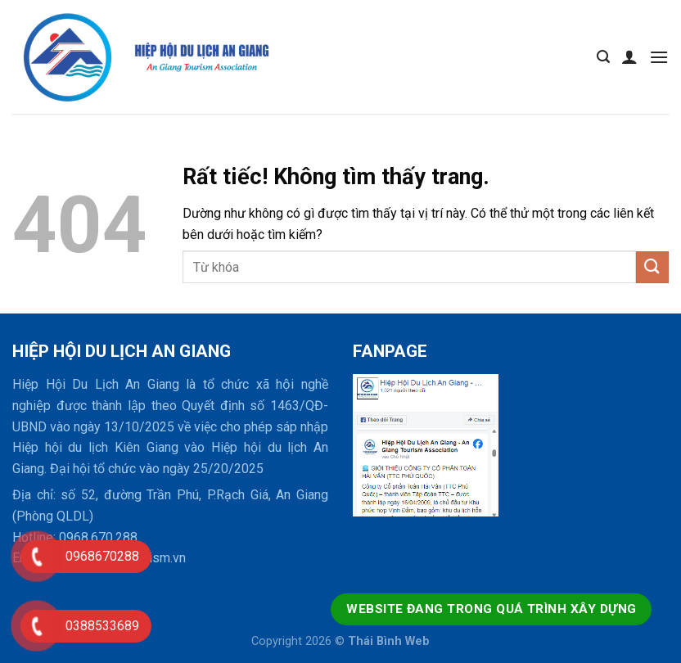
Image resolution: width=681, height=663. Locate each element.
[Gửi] (652, 267)
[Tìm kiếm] (603, 57)
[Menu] (659, 57)
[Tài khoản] (629, 56)
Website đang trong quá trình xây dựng (491, 609)
